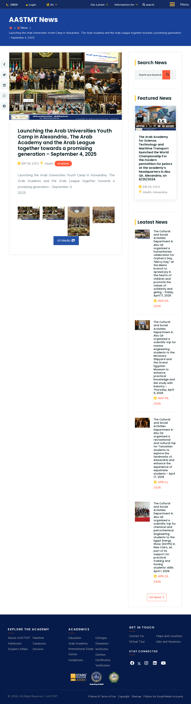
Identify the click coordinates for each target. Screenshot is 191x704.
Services (38, 649)
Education (74, 638)
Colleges (101, 638)
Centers (100, 655)
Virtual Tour (137, 642)
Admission (14, 644)
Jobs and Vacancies (168, 642)
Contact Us (136, 636)
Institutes (101, 649)
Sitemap (136, 696)
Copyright (124, 696)
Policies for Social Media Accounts (163, 696)
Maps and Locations (169, 636)
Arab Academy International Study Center (81, 649)
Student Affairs (18, 649)
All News (156, 597)
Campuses (39, 644)
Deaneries (102, 644)
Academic (63, 164)
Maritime (38, 638)
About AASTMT (19, 638)
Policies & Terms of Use (102, 696)
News (22, 28)
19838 (12, 5)
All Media (66, 241)
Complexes (75, 660)
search (148, 5)
